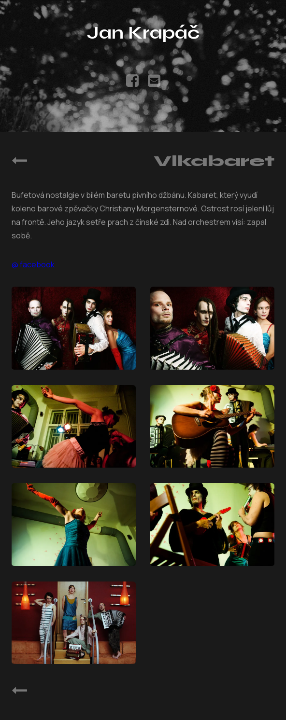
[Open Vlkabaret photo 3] (74, 426)
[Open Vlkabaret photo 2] (212, 328)
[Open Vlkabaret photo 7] (74, 623)
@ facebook (33, 264)
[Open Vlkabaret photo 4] (212, 426)
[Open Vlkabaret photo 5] (74, 524)
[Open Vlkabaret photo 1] (74, 328)
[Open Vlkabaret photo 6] (212, 524)
